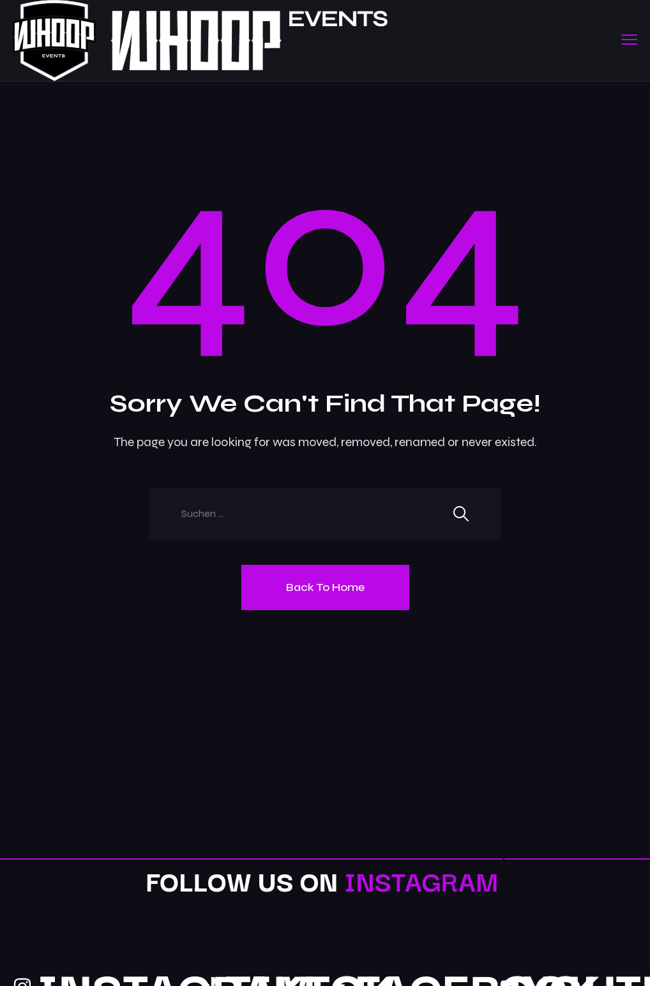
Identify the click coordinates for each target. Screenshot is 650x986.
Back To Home (325, 587)
